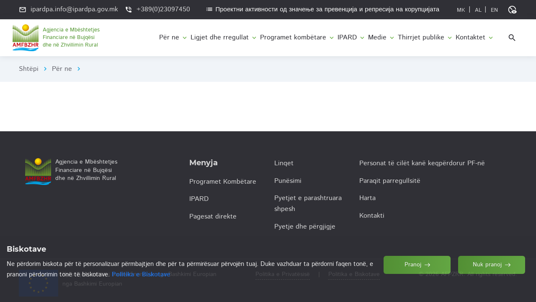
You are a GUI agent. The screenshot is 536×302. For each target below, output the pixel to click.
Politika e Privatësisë (282, 274)
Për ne (62, 69)
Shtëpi (29, 69)
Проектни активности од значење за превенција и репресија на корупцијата (322, 9)
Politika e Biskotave (354, 274)
